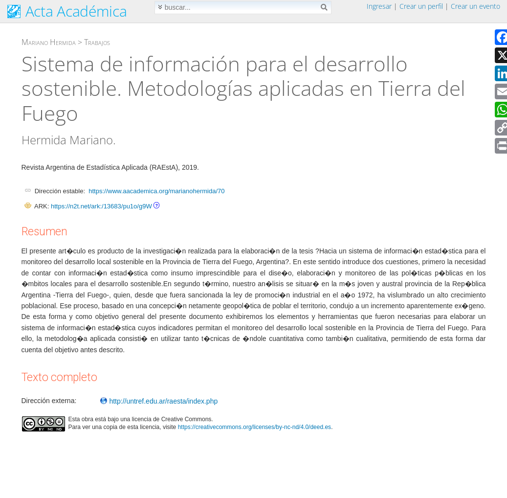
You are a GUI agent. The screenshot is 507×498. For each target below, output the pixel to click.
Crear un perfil (421, 6)
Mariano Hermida (49, 42)
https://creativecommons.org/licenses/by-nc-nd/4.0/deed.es (254, 427)
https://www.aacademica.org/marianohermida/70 (156, 191)
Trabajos (97, 42)
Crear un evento (475, 6)
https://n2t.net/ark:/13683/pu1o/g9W (101, 206)
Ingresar (379, 6)
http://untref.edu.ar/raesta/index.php (159, 401)
